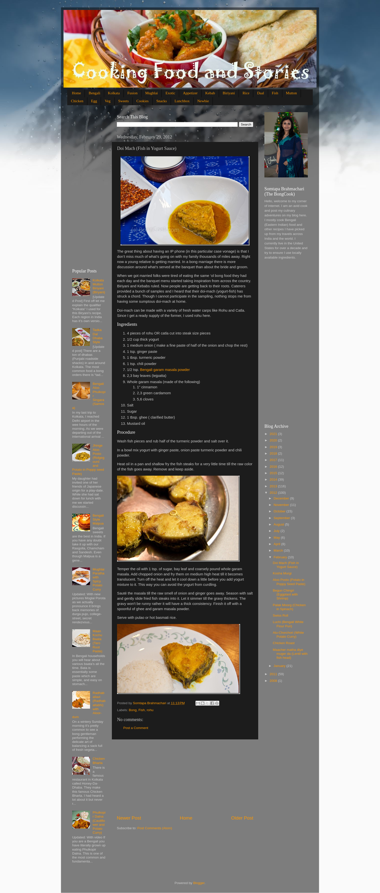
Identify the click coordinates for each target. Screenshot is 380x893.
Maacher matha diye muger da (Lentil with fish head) (290, 654)
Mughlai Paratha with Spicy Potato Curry (98, 579)
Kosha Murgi (282, 573)
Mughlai (151, 93)
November (282, 505)
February (281, 557)
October (280, 511)
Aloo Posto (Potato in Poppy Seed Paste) (289, 582)
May (277, 537)
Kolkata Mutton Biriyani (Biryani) (99, 286)
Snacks (161, 101)
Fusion (132, 93)
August (279, 524)
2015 (274, 473)
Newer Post (129, 818)
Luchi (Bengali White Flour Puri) (288, 624)
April (277, 544)
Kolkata (114, 93)
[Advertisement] (185, 777)
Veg (107, 101)
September (282, 518)
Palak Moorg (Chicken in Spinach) (289, 607)
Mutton (291, 93)
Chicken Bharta (99, 760)
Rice (246, 93)
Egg (94, 101)
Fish (275, 93)
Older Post (242, 818)
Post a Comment (135, 728)
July (277, 531)
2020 (274, 440)
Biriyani (229, 93)
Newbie (203, 101)
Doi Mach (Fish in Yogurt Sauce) (286, 565)
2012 (274, 493)
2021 (274, 434)
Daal (260, 93)
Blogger (199, 883)
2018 (274, 453)
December (282, 498)
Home (76, 93)
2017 (274, 460)
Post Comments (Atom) (154, 828)
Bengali (94, 93)
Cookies (142, 101)
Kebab (210, 93)
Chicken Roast (284, 643)
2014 (274, 479)
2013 (274, 486)
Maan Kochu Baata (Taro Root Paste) (97, 641)
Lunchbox (182, 101)
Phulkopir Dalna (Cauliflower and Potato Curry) (99, 822)
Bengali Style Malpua (98, 519)
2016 (274, 466)
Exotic (170, 93)
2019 (274, 447)
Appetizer (190, 93)
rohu (150, 710)
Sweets (123, 101)
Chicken (77, 101)
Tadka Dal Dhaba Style (97, 336)
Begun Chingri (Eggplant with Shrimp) (285, 594)
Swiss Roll (280, 615)
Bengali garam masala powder (165, 370)
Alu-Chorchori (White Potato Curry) (288, 634)
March (279, 550)
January (280, 666)
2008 (274, 681)
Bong (133, 710)
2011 (274, 674)
